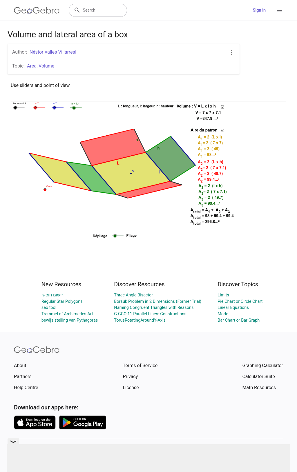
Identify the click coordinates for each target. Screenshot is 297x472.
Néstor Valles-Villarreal (53, 52)
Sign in (259, 10)
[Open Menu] (279, 10)
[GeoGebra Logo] (36, 10)
